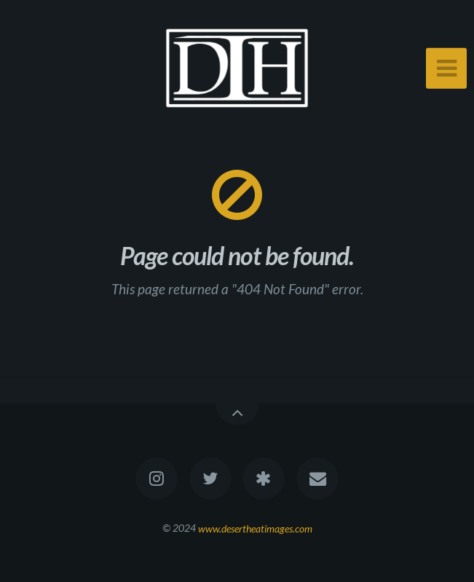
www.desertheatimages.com (255, 528)
